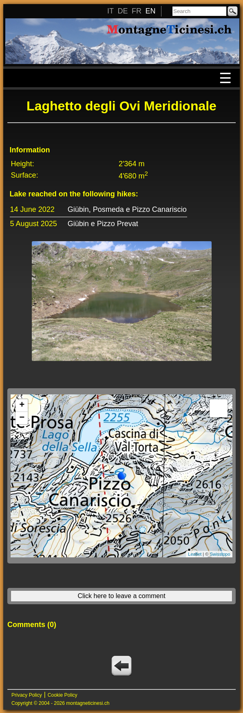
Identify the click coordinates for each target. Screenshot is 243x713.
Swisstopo (220, 554)
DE (122, 11)
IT (110, 11)
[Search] (199, 11)
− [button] (21, 418)
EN (150, 11)
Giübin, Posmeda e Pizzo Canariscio (127, 209)
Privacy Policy (26, 695)
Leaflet (194, 554)
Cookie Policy (62, 695)
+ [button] (21, 405)
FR (136, 11)
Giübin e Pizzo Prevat (103, 224)
